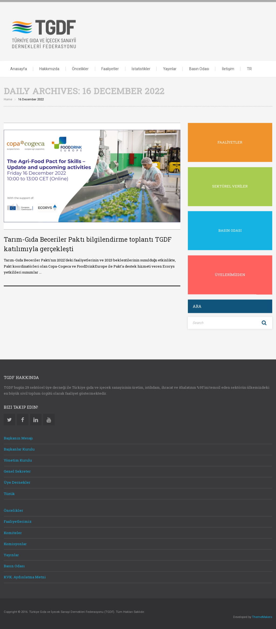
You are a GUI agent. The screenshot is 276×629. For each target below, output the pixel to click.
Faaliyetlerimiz (18, 521)
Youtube (48, 419)
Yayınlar (170, 68)
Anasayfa (18, 68)
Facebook (22, 419)
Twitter (9, 419)
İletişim (228, 68)
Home (8, 99)
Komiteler (13, 532)
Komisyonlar (15, 543)
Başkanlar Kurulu (19, 448)
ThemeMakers (262, 616)
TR (249, 68)
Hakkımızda (49, 68)
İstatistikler (141, 68)
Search (264, 322)
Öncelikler (80, 68)
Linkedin (36, 419)
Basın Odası (199, 68)
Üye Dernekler (17, 482)
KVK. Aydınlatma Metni (25, 576)
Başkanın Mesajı (18, 437)
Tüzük (9, 493)
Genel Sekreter (17, 470)
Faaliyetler (110, 68)
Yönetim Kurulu (18, 459)
